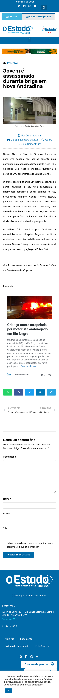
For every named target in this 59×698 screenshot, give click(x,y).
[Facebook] (24, 6)
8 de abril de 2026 (25, 1)
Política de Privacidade (17, 646)
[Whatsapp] (19, 6)
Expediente (26, 639)
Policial (12, 63)
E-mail (7, 513)
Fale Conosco (42, 646)
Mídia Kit (9, 639)
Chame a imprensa (39, 664)
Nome (7, 498)
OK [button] (8, 690)
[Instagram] (29, 6)
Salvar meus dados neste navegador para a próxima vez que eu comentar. (30, 545)
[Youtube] (35, 6)
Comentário (10, 456)
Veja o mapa (8, 619)
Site (5, 528)
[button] (44, 7)
